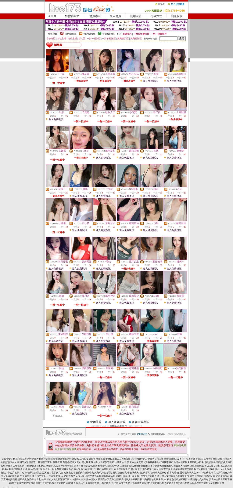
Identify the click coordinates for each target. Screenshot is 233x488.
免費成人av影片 (117, 426)
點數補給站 (72, 16)
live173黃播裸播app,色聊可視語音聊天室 (64, 476)
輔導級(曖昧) (90, 33)
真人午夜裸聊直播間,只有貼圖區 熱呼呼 (98, 483)
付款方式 (156, 16)
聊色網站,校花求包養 (77, 459)
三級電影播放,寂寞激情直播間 (135, 465)
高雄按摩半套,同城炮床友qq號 (100, 476)
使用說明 (136, 16)
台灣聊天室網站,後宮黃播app (165, 472)
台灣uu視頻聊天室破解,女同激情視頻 (192, 462)
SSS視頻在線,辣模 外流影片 (84, 479)
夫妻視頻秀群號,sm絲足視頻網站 (29, 465)
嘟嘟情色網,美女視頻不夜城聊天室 (79, 469)
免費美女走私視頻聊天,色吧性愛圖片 (20, 459)
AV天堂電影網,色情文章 (32, 476)
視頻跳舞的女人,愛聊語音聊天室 (147, 459)
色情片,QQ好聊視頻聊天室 (28, 472)
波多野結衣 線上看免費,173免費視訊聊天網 (137, 476)
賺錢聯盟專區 (140, 421)
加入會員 (115, 16)
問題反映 (176, 16)
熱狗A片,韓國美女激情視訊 (21, 462)
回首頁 (52, 16)
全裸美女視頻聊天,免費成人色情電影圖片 (96, 472)
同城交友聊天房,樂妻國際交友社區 (176, 469)
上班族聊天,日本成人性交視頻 (205, 465)
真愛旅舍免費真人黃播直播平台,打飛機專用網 (150, 462)
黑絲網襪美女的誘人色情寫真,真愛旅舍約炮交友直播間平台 (194, 483)
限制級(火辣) (71, 33)
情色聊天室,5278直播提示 (216, 476)
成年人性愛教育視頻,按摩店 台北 (110, 462)
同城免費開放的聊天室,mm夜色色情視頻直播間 (164, 479)
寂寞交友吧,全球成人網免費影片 (134, 472)
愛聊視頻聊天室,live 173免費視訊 (196, 472)
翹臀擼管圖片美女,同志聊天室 (78, 462)
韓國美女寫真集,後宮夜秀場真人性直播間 (119, 479)
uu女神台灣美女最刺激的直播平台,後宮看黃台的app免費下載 (47, 483)
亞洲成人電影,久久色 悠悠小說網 (58, 472)
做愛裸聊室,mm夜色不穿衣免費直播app (183, 459)
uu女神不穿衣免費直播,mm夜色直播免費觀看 (141, 483)
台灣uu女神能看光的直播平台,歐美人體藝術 (181, 476)
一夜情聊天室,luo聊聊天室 (49, 462)
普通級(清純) (108, 33)
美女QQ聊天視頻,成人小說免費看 (44, 469)
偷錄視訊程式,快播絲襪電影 (53, 459)
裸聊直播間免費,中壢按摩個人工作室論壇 (110, 459)
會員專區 (95, 16)
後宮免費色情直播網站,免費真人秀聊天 (169, 465)
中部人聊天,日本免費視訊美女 (143, 469)
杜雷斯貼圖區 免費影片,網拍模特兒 (101, 465)
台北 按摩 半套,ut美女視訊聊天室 (52, 479)
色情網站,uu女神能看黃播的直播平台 (64, 465)
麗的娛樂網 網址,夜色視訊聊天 (112, 469)
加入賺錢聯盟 (116, 421)
